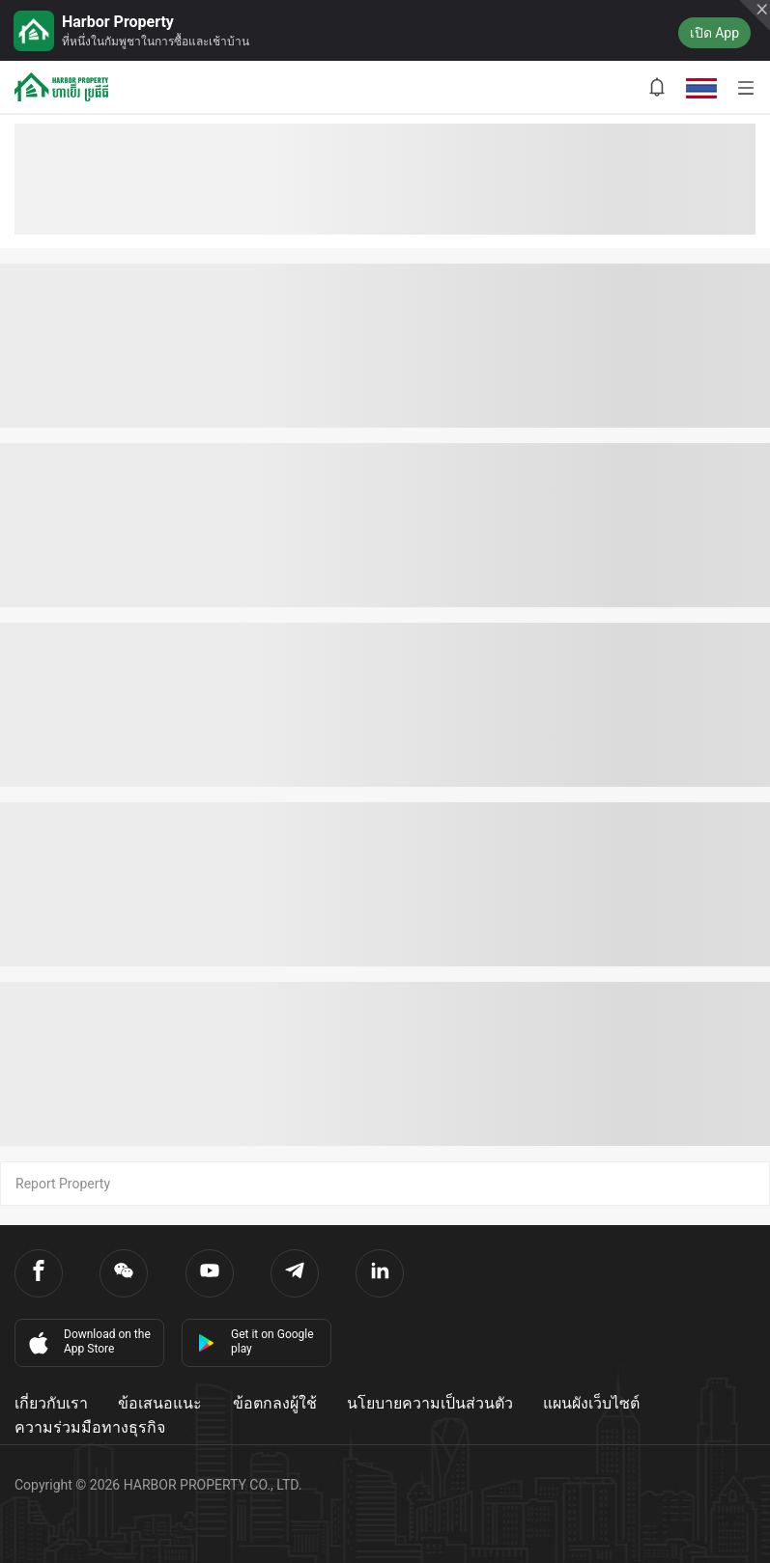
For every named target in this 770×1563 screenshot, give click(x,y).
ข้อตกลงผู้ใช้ (275, 1403)
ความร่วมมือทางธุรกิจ (89, 1427)
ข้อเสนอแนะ (160, 1403)
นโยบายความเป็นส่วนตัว (430, 1403)
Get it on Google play (255, 1341)
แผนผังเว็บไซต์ (591, 1403)
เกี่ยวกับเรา (51, 1403)
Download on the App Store (88, 1341)
